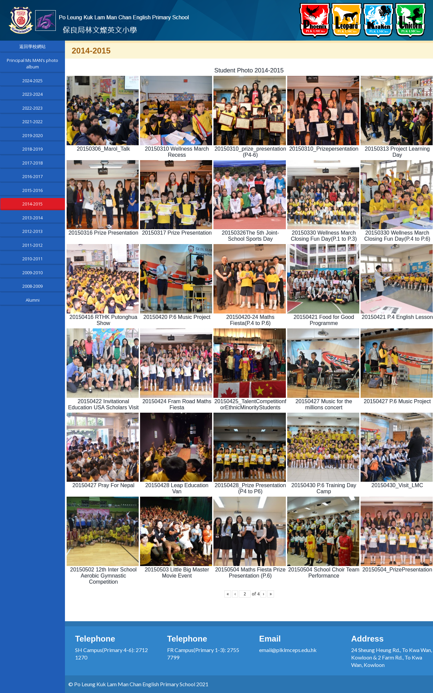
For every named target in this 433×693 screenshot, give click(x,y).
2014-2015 (32, 204)
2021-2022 (32, 121)
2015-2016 (32, 190)
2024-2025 (32, 81)
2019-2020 (32, 135)
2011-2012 (32, 245)
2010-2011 (32, 259)
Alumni (33, 300)
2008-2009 (32, 286)
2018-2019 (32, 149)
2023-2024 (32, 94)
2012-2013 (32, 231)
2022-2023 (32, 108)
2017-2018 (32, 163)
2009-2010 (32, 272)
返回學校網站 (32, 46)
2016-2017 (32, 176)
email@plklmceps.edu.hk (288, 650)
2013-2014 (32, 218)
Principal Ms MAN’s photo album (32, 63)
